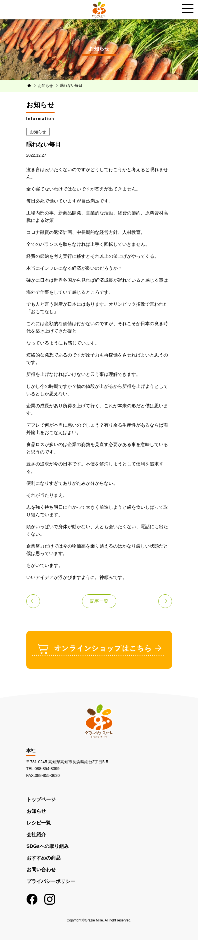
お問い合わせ (41, 869)
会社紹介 (36, 834)
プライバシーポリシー (51, 881)
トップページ (41, 799)
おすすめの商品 (44, 858)
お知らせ (36, 811)
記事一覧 (99, 601)
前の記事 (33, 601)
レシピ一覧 (39, 823)
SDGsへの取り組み (48, 846)
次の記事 (165, 601)
